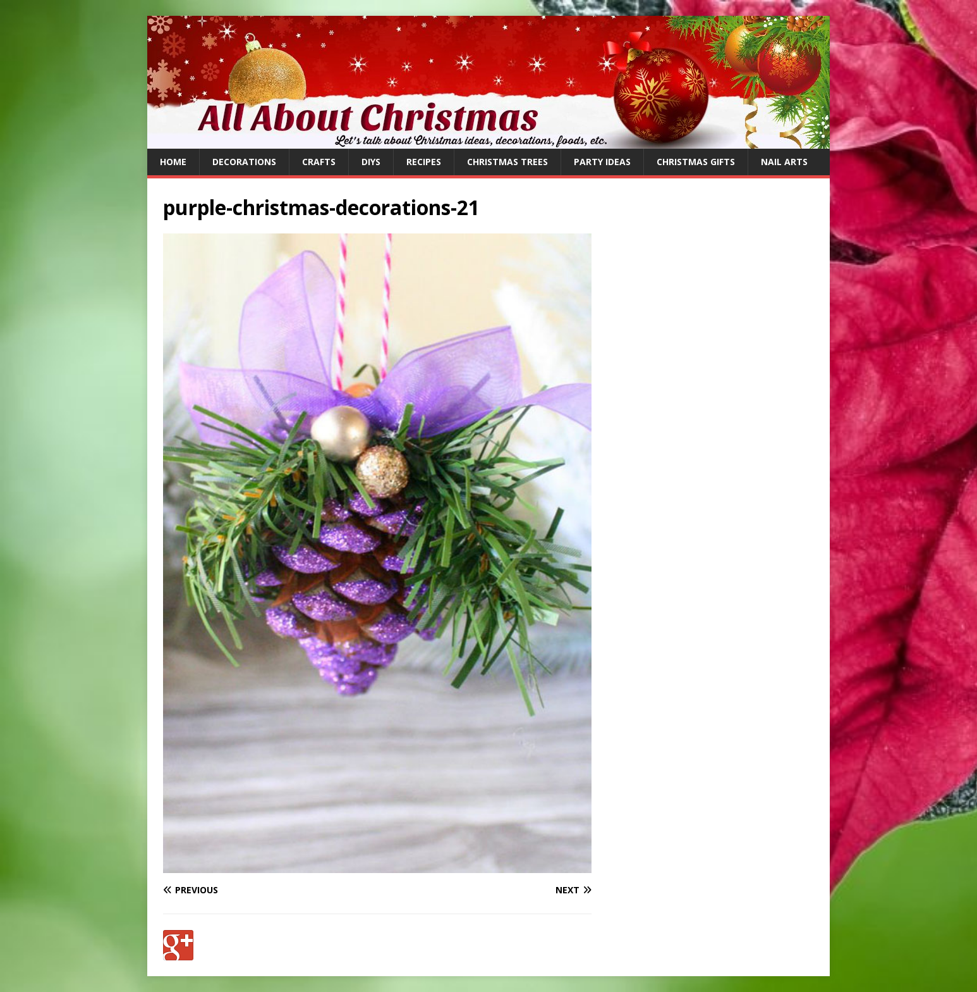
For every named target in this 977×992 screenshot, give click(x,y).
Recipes (423, 162)
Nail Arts (784, 162)
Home (173, 162)
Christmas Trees (507, 162)
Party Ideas (602, 162)
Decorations (244, 162)
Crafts (319, 162)
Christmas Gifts (696, 162)
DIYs (370, 162)
